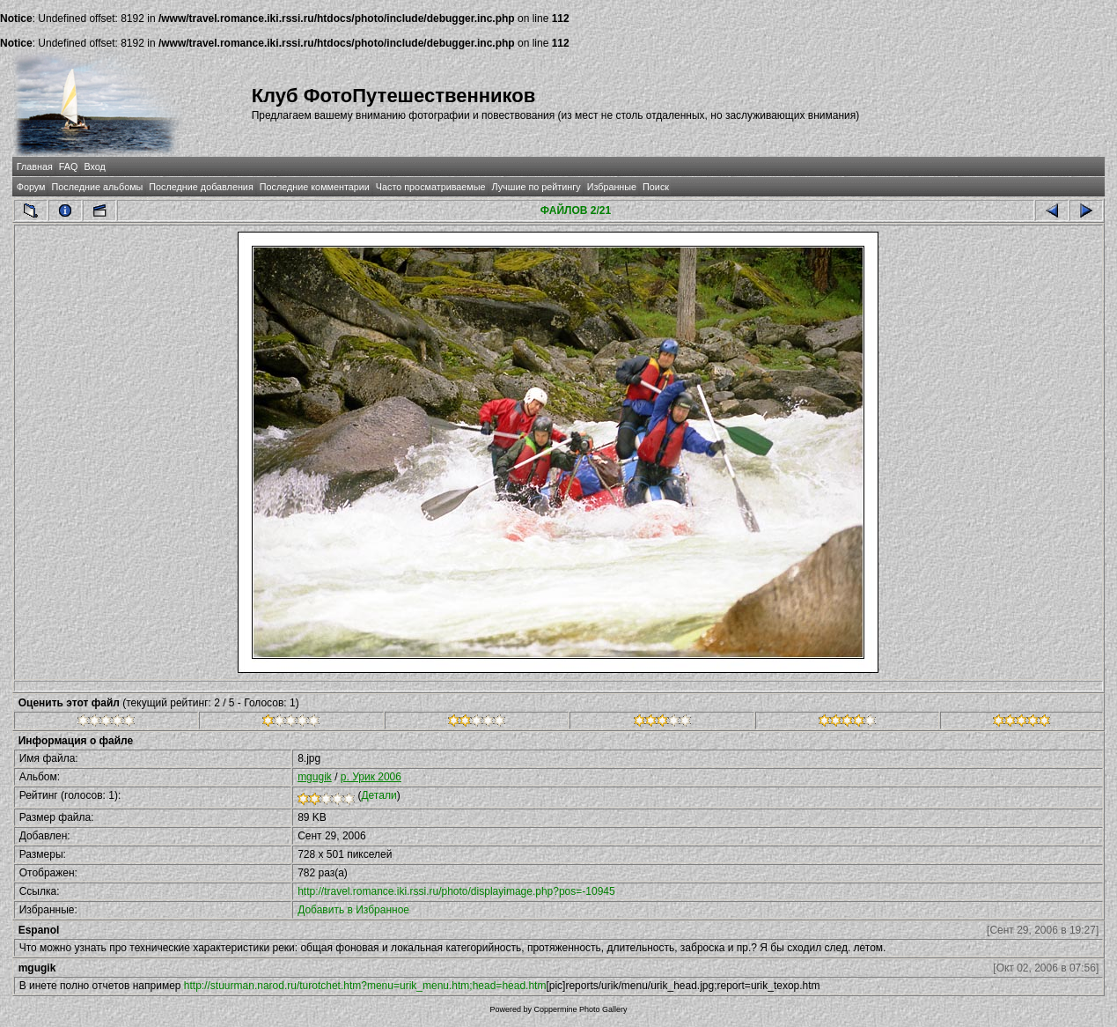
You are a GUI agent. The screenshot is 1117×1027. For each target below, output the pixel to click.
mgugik (315, 777)
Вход (94, 166)
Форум (31, 186)
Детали (378, 795)
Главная (35, 166)
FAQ (68, 166)
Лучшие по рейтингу (536, 186)
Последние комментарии (315, 186)
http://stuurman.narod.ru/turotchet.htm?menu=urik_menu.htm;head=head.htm (365, 985)
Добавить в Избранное (353, 910)
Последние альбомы (97, 186)
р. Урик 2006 (371, 777)
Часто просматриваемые (431, 186)
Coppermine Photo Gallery (580, 1009)
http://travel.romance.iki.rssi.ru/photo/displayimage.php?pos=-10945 (456, 891)
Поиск (656, 186)
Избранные (611, 186)
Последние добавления (201, 186)
